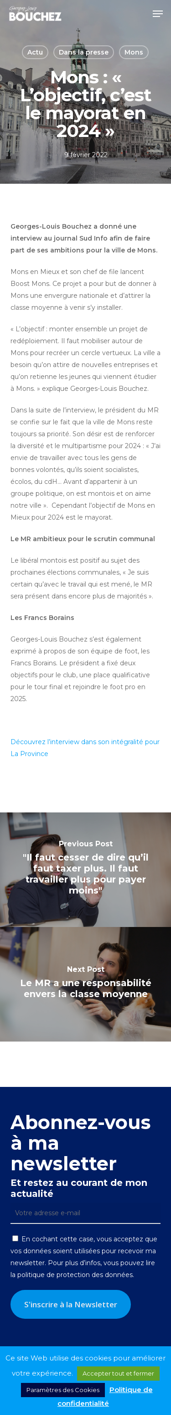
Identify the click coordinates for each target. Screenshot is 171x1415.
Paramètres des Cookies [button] (62, 1389)
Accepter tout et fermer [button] (118, 1373)
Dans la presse (84, 52)
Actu (35, 52)
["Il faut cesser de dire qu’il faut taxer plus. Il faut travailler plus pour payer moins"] (85, 869)
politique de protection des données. (75, 1275)
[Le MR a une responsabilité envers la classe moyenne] (85, 984)
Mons (133, 52)
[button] (158, 13)
